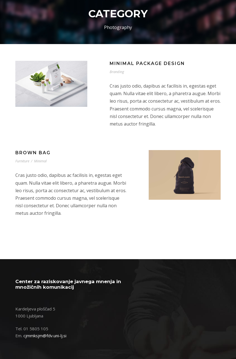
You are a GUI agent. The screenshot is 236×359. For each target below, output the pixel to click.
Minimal (40, 160)
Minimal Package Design (147, 63)
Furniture (22, 160)
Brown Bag (32, 152)
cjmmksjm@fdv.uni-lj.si (44, 335)
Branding (117, 71)
